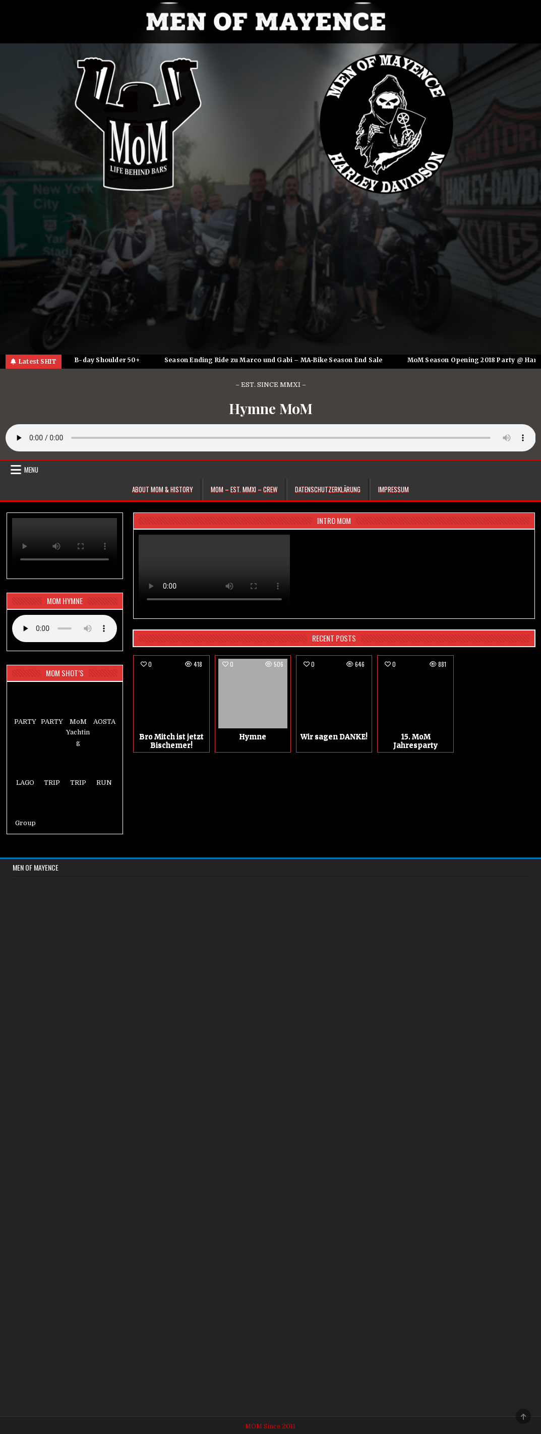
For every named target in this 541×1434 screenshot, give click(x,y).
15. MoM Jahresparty (415, 741)
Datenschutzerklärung (327, 489)
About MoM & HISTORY (162, 489)
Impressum (393, 489)
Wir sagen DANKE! (334, 736)
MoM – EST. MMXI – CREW (244, 489)
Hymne (252, 736)
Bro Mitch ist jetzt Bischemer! (171, 741)
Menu (31, 470)
